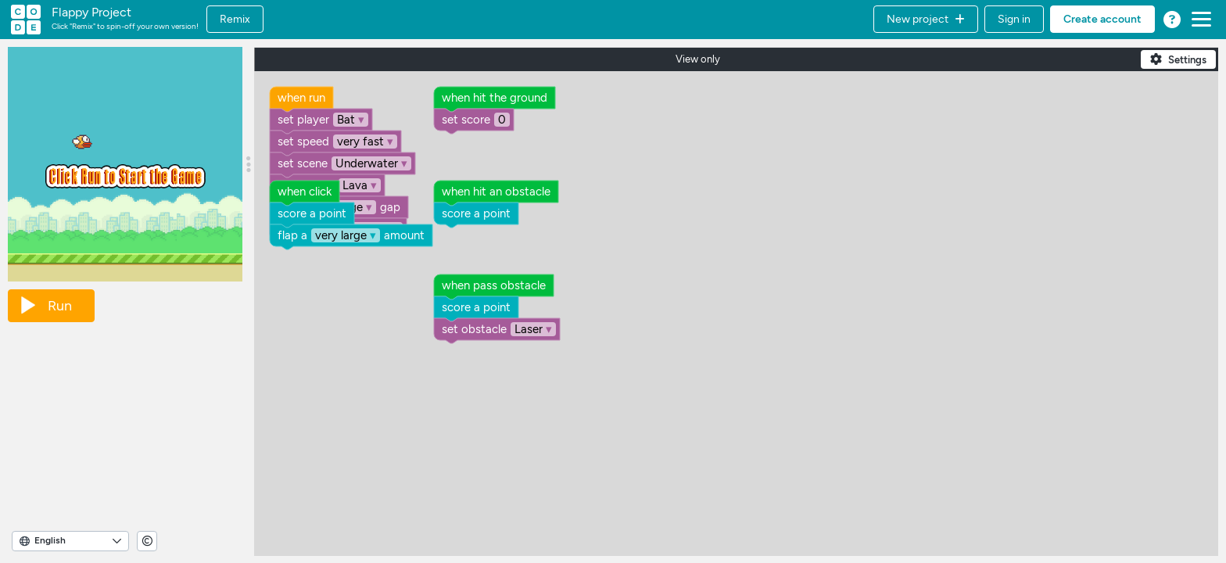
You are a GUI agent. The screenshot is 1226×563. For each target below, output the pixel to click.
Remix (235, 19)
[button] (925, 19)
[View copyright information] (147, 541)
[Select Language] (70, 541)
